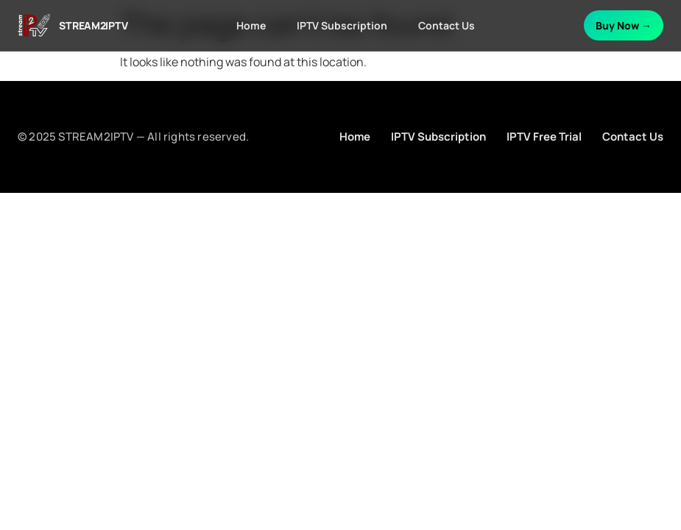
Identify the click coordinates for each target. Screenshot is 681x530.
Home (251, 25)
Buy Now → (624, 25)
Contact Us (446, 25)
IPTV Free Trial (544, 136)
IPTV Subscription (342, 25)
